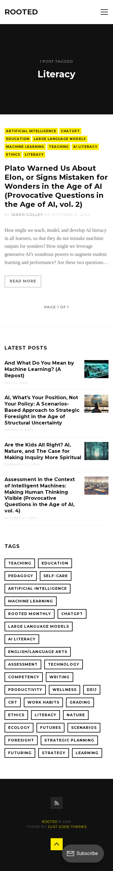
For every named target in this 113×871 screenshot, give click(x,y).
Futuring (20, 753)
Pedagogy (20, 576)
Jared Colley (27, 214)
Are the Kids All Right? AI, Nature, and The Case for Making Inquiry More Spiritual (43, 451)
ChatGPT (70, 131)
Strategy (53, 753)
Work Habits (43, 702)
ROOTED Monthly (29, 613)
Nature (76, 715)
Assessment (23, 664)
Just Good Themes (67, 827)
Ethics (13, 155)
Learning (87, 753)
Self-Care (55, 576)
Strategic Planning (69, 740)
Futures (50, 727)
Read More (23, 281)
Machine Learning (25, 147)
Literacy (34, 155)
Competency (23, 677)
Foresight (21, 740)
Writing (59, 677)
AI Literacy (85, 147)
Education (17, 139)
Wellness (64, 689)
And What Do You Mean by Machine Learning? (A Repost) (39, 369)
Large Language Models (60, 139)
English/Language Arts (37, 651)
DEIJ (92, 689)
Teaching (59, 147)
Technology (63, 664)
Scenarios (84, 727)
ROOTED (21, 12)
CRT (12, 702)
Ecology (19, 727)
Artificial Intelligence (31, 131)
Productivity (25, 689)
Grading (80, 702)
